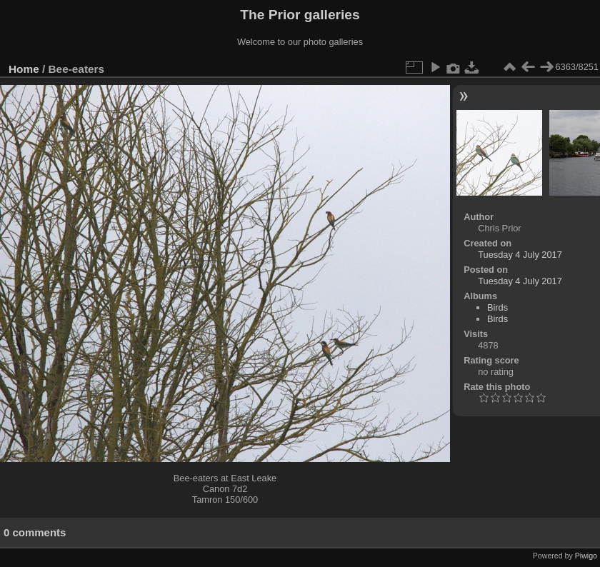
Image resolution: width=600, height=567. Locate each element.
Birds (497, 307)
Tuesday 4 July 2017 (520, 254)
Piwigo (586, 555)
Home (24, 69)
